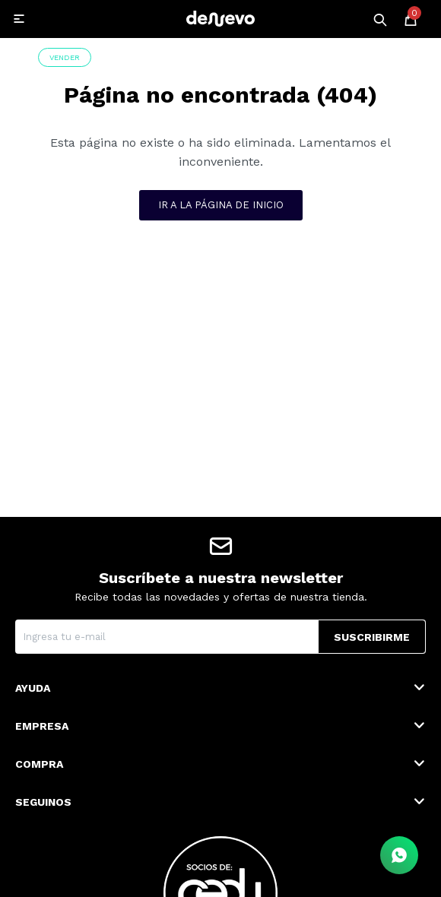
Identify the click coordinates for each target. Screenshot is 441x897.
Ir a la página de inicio (221, 205)
